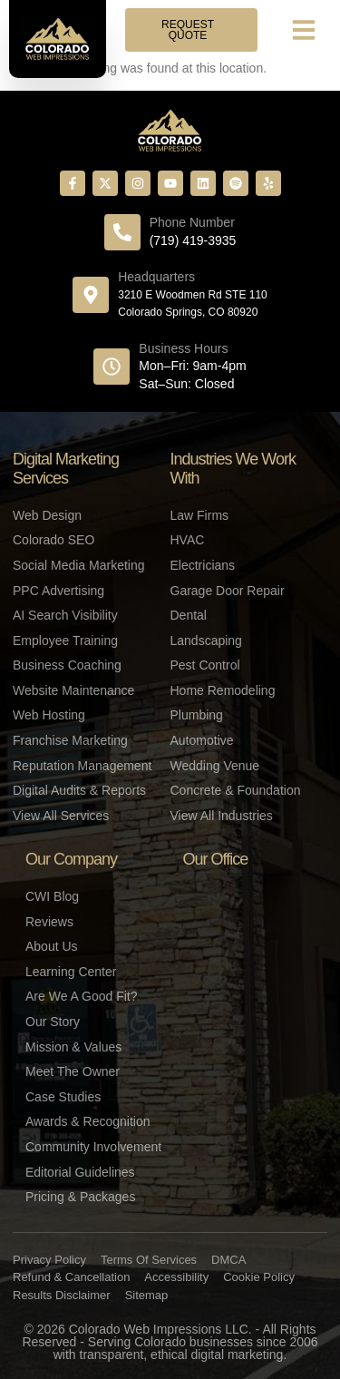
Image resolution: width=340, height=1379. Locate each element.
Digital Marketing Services (66, 469)
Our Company (71, 859)
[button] (304, 30)
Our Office (215, 859)
